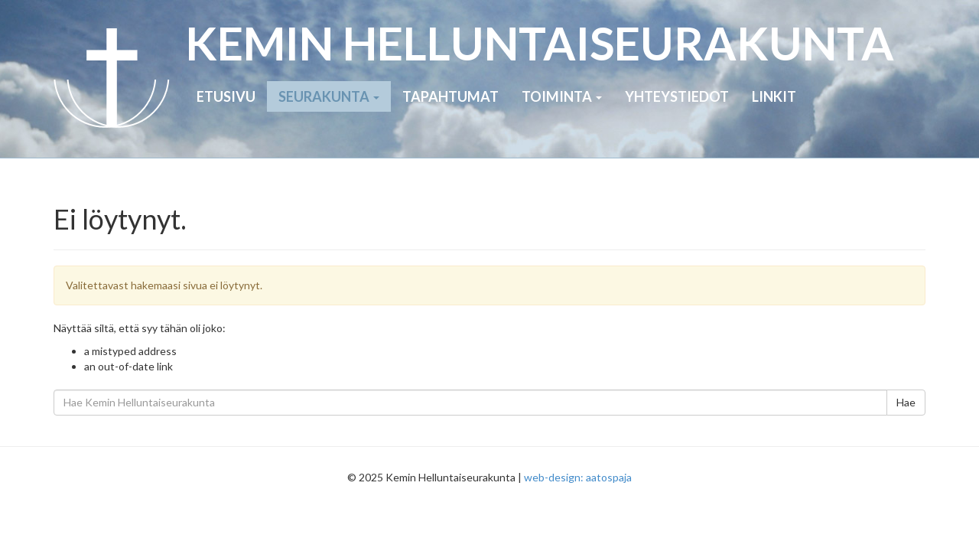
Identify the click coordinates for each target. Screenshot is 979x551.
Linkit (774, 96)
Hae (906, 402)
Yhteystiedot (677, 96)
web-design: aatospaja (578, 477)
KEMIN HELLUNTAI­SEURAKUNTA (539, 42)
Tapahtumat (450, 96)
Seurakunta (328, 96)
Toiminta (562, 96)
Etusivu (226, 96)
